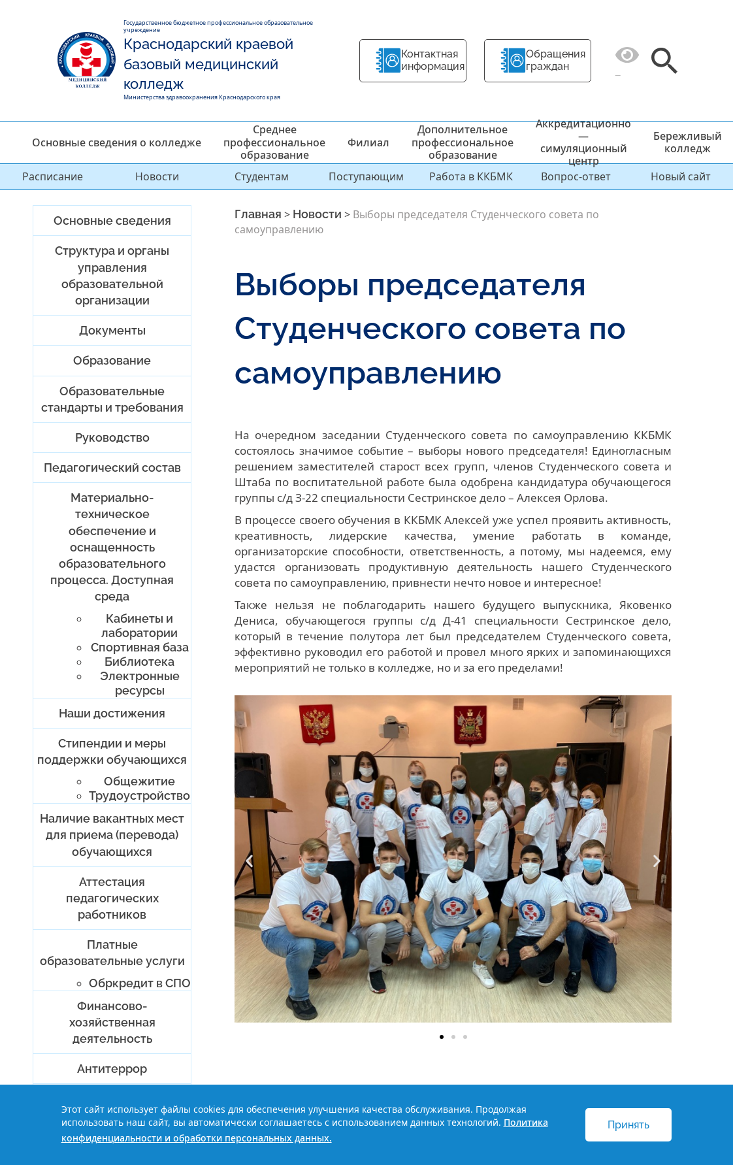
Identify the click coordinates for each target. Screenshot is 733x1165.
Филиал (368, 142)
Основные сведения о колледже (116, 142)
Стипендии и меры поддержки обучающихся (112, 751)
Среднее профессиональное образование (274, 141)
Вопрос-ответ (576, 176)
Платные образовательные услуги (112, 953)
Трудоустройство (139, 795)
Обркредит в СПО (140, 983)
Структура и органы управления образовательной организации (112, 275)
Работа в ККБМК (471, 176)
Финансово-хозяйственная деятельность (112, 1022)
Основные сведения (112, 220)
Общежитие (139, 781)
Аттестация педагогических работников (112, 898)
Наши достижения (112, 713)
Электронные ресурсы (140, 683)
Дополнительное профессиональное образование (462, 141)
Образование (112, 360)
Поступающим (366, 176)
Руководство (112, 437)
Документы (112, 330)
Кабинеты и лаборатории (139, 626)
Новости (157, 176)
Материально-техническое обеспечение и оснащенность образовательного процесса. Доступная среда (112, 547)
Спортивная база (140, 647)
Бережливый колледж (687, 142)
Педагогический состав (112, 467)
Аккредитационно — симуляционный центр (583, 142)
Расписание (52, 176)
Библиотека (139, 661)
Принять (628, 1125)
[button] (249, 861)
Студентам (262, 176)
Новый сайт (681, 176)
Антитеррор (112, 1068)
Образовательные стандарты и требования (112, 399)
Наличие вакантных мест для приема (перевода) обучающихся (112, 835)
